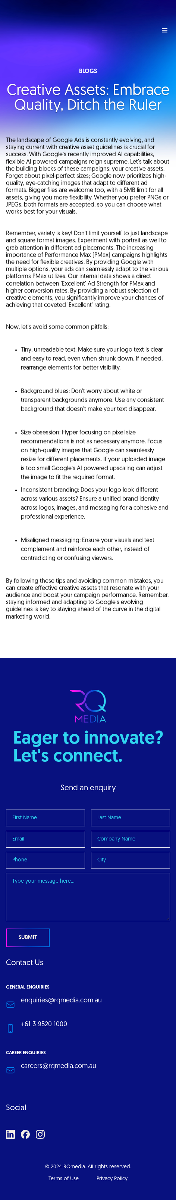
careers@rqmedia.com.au (58, 1066)
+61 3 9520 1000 (44, 1024)
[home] (54, 31)
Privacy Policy (112, 1179)
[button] (165, 30)
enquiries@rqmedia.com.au (61, 1000)
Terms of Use (63, 1179)
